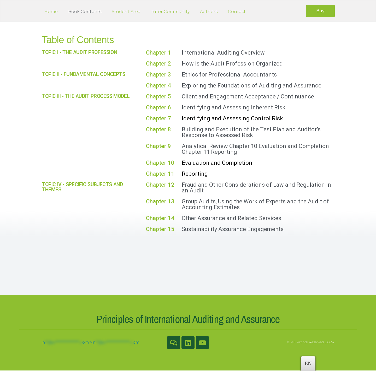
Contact (237, 11)
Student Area (126, 11)
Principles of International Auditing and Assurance (188, 320)
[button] (320, 11)
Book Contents (84, 11)
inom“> (90, 342)
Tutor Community (170, 11)
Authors (209, 11)
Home (51, 11)
